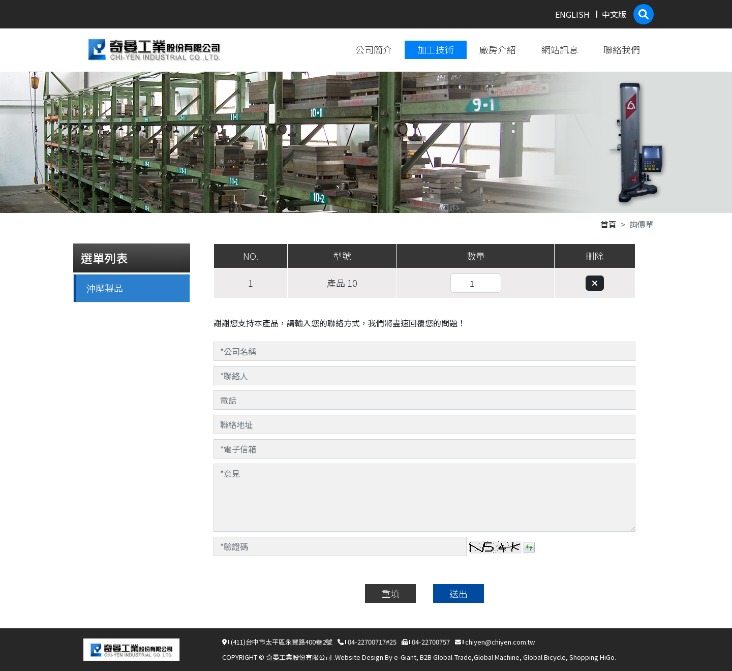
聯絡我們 (621, 49)
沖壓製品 (104, 287)
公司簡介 (373, 49)
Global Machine (497, 657)
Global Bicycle (544, 657)
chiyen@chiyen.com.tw (500, 642)
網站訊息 (559, 49)
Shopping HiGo (592, 657)
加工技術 (435, 49)
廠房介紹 (497, 49)
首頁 (608, 224)
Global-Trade (452, 657)
